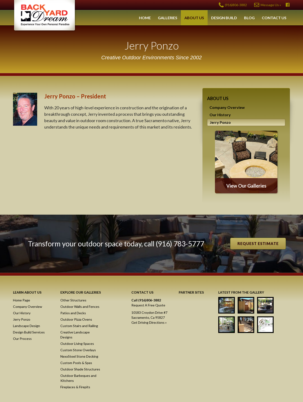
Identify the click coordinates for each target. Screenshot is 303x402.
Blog (249, 17)
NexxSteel (195, 304)
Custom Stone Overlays (78, 350)
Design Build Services (29, 332)
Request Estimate (258, 243)
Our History (220, 114)
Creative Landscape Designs (75, 334)
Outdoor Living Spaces (77, 344)
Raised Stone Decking (195, 339)
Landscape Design (26, 326)
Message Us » (271, 5)
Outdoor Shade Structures (80, 369)
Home (145, 17)
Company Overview (227, 107)
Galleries (167, 17)
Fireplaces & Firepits (75, 387)
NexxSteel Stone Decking (79, 356)
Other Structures (73, 300)
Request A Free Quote (148, 305)
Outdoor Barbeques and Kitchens (78, 378)
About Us (194, 17)
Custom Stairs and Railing (79, 326)
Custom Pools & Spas (76, 363)
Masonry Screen (195, 321)
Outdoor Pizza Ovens (76, 319)
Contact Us (274, 17)
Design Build (224, 17)
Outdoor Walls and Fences (79, 307)
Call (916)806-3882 (146, 300)
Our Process (22, 339)
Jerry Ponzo (220, 122)
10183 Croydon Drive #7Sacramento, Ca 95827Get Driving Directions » (149, 317)
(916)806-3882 (236, 5)
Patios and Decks (73, 313)
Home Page (21, 300)
